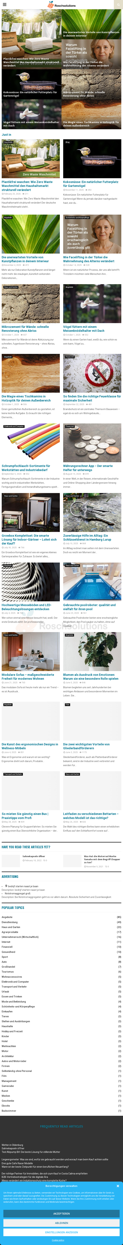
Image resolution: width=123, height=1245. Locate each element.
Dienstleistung (10, 922)
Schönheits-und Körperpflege (77, 218)
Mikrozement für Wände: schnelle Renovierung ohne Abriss (84, 94)
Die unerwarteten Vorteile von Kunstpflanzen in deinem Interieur (91, 34)
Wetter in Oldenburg (12, 1145)
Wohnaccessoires (12, 976)
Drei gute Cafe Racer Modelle (17, 1163)
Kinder (5, 1036)
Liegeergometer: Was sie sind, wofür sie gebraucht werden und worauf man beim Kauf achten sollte (55, 1159)
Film (67, 705)
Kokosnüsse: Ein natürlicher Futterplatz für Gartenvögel (30, 94)
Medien (6, 1095)
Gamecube (8, 1086)
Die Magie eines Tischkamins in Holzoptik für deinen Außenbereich (91, 124)
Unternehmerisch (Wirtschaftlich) (20, 937)
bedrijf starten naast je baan (23, 886)
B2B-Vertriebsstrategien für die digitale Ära (25, 1177)
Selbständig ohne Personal (17, 1071)
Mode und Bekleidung (14, 1001)
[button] (118, 1186)
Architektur (8, 1056)
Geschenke (8, 1100)
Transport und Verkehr (13, 774)
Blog (67, 142)
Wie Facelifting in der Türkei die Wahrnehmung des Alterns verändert (86, 64)
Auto (4, 961)
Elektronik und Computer (14, 426)
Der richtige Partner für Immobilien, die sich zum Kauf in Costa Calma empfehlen (45, 1173)
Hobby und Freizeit (12, 1031)
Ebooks (6, 1105)
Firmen (6, 1066)
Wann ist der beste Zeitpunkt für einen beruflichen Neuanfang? (35, 1166)
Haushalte (8, 142)
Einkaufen (7, 1011)
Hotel (5, 1041)
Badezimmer (9, 1110)
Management (9, 1081)
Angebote (8, 218)
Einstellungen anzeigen (61, 1232)
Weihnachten (9, 1046)
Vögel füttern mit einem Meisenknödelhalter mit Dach (31, 124)
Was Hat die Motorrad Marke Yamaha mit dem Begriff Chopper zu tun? (102, 859)
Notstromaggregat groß (17, 893)
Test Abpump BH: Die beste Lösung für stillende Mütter (31, 1152)
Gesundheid (8, 952)
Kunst (5, 1091)
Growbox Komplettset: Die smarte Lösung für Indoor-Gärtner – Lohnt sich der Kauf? (29, 539)
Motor (5, 1051)
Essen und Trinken (12, 996)
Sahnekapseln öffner (34, 856)
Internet (6, 942)
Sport (5, 957)
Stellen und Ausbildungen (16, 1021)
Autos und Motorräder (14, 1061)
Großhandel (8, 966)
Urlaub (5, 991)
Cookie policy (58, 1240)
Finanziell (70, 357)
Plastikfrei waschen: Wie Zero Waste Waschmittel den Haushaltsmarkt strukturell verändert (31, 62)
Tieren (5, 1016)
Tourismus (8, 971)
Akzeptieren (61, 1213)
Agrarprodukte (10, 932)
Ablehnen (61, 1223)
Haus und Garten (11, 287)
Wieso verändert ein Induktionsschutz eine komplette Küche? (34, 1180)
